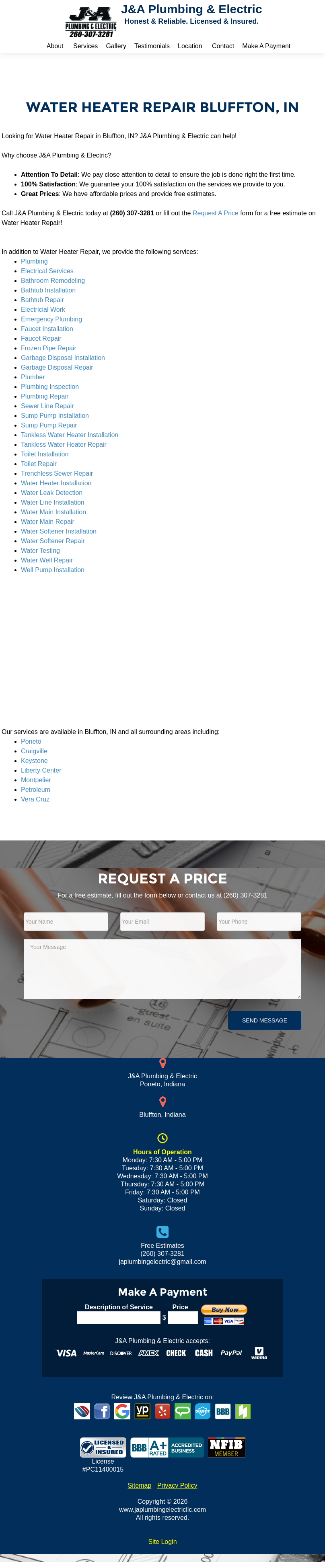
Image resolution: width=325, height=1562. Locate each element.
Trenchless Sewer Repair (57, 473)
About (55, 46)
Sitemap (140, 1485)
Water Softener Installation (59, 531)
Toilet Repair (39, 463)
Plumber (33, 377)
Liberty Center (41, 770)
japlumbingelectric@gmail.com (162, 1261)
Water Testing (40, 550)
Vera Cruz (35, 799)
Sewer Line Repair (47, 406)
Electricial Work (43, 309)
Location (190, 46)
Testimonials (152, 46)
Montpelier (36, 780)
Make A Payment (266, 46)
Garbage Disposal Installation (63, 357)
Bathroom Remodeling (53, 280)
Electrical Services (47, 271)
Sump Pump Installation (55, 415)
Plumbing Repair (44, 396)
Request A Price (216, 213)
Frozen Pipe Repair (48, 348)
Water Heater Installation (56, 483)
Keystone (34, 760)
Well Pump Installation (52, 569)
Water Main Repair (47, 521)
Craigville (34, 751)
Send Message (264, 1020)
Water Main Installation (53, 512)
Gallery (116, 46)
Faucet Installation (47, 328)
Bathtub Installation (48, 290)
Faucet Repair (41, 338)
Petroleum (35, 789)
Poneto (31, 741)
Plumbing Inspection (50, 386)
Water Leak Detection (51, 492)
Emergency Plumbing (51, 319)
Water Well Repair (47, 560)
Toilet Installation (44, 454)
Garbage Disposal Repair (57, 367)
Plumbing (34, 261)
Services (85, 46)
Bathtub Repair (42, 299)
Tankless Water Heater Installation (69, 434)
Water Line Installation (52, 502)
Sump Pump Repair (49, 425)
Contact (223, 46)
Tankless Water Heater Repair (64, 444)
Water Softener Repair (53, 541)
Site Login (162, 1541)
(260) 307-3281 (245, 895)
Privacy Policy (177, 1485)
